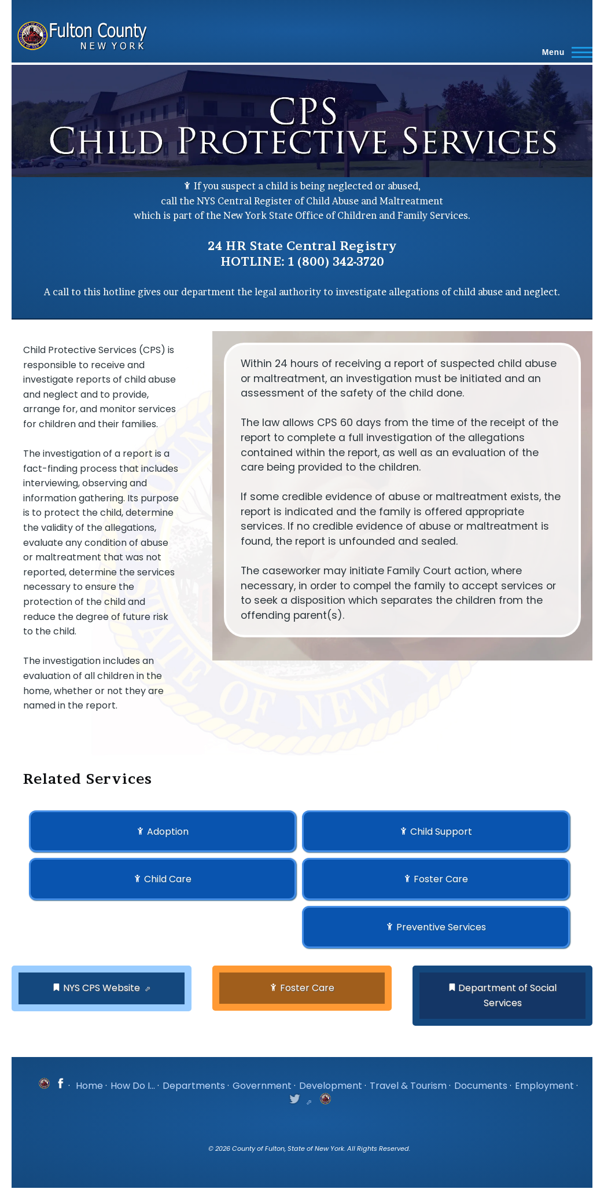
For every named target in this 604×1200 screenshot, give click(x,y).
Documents (480, 1085)
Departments (194, 1085)
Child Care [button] (167, 879)
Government (262, 1085)
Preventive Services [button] (441, 927)
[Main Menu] (564, 52)
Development (330, 1085)
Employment (544, 1085)
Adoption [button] (168, 831)
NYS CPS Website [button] (101, 988)
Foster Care (307, 988)
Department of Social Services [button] (507, 995)
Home (89, 1085)
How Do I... (133, 1085)
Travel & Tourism (408, 1085)
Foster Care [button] (441, 879)
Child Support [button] (441, 831)
